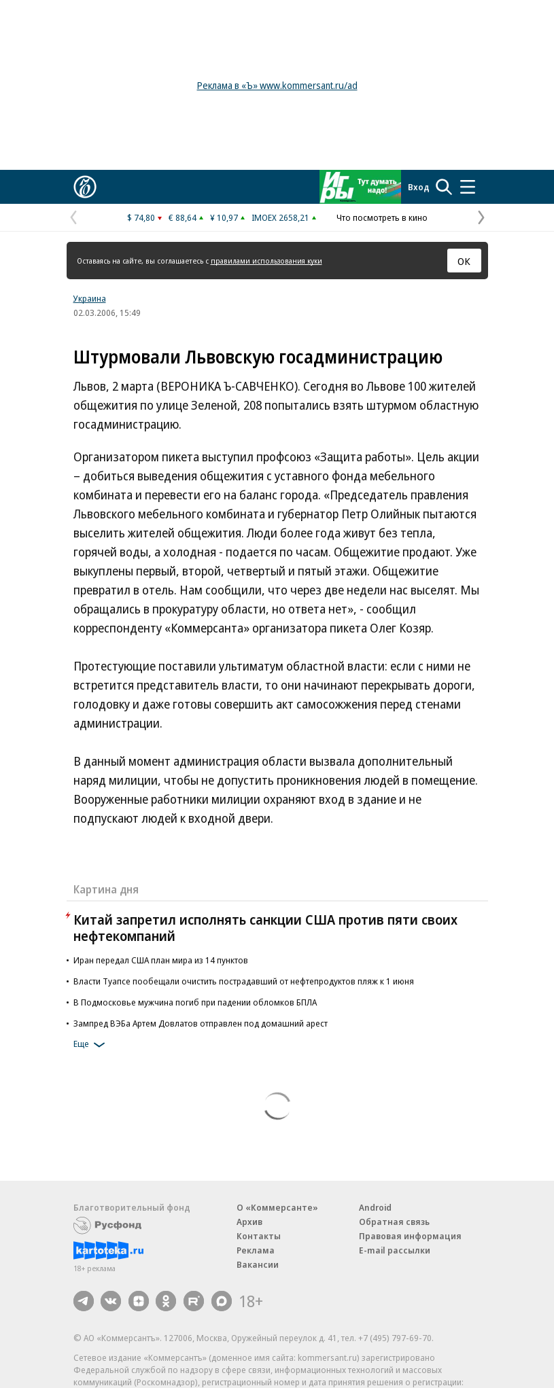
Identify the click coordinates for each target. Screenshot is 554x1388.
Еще (91, 1045)
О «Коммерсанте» (277, 1207)
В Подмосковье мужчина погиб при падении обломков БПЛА (195, 1002)
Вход (419, 187)
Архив (249, 1221)
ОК (463, 261)
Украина (89, 298)
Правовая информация (410, 1236)
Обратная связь (394, 1221)
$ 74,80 (141, 217)
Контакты (259, 1236)
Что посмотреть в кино (382, 217)
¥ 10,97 (224, 217)
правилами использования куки (266, 260)
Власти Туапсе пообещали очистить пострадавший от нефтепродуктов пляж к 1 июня (243, 981)
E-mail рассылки (394, 1250)
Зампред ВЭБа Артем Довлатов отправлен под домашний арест (200, 1023)
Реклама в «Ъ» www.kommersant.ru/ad (277, 85)
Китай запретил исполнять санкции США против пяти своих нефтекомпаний (265, 927)
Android (375, 1207)
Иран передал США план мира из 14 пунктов (160, 960)
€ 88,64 (182, 217)
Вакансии (258, 1264)
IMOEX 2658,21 (280, 217)
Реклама (256, 1250)
